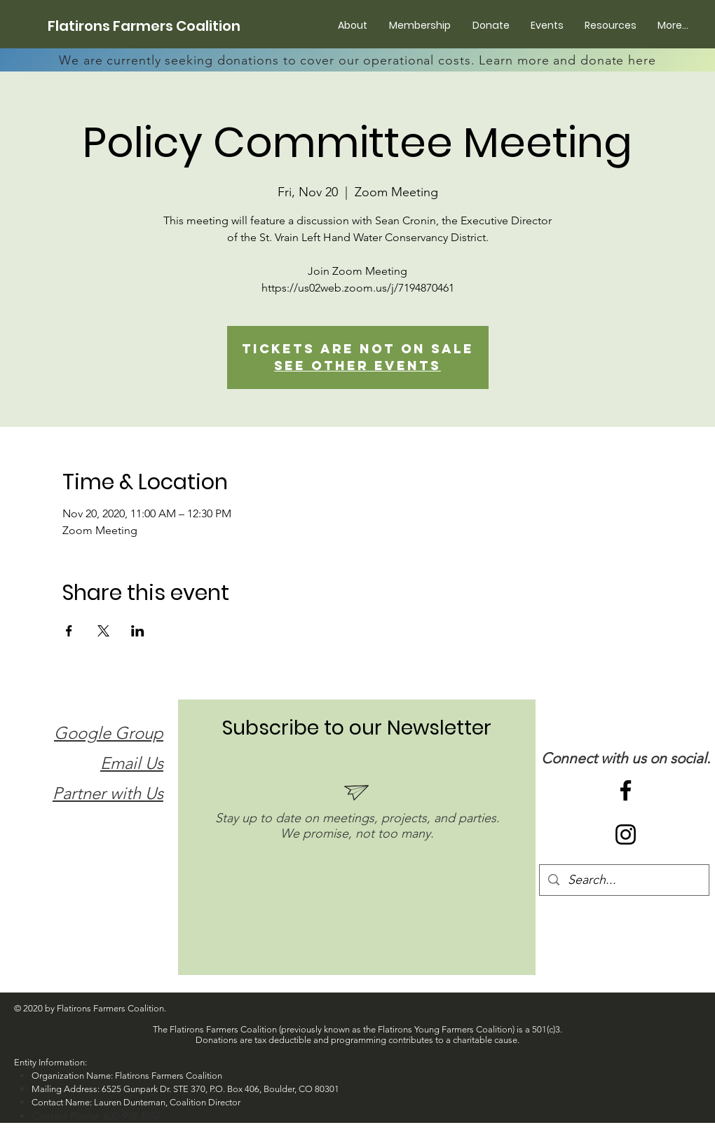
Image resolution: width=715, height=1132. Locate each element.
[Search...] (623, 880)
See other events (357, 365)
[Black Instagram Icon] (625, 834)
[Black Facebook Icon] (625, 790)
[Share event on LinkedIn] (137, 630)
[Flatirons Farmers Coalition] (144, 26)
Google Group (108, 733)
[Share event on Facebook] (69, 630)
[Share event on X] (103, 630)
